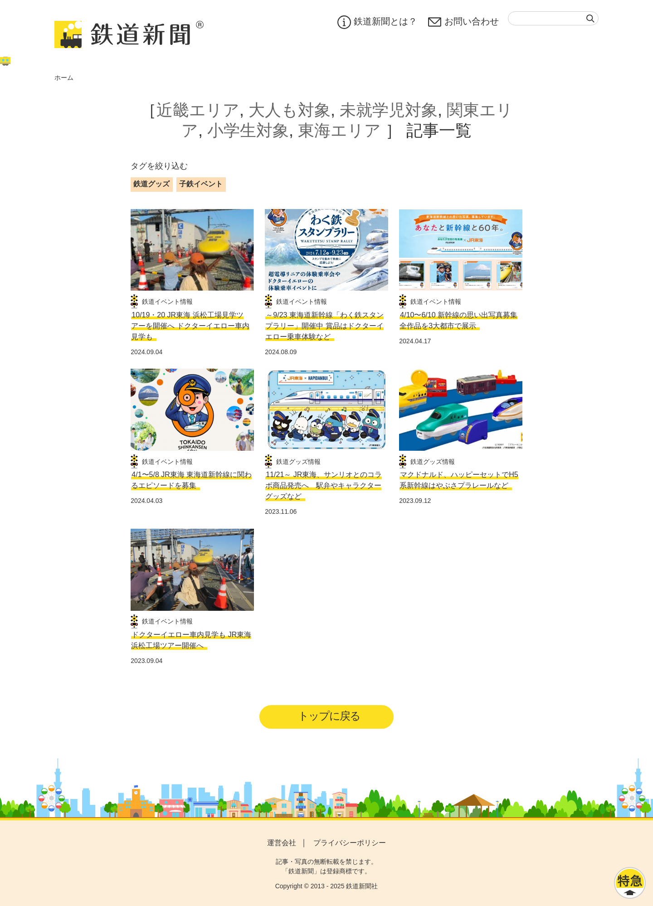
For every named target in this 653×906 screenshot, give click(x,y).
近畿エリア (197, 110)
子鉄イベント (201, 184)
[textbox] (553, 18)
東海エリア (339, 130)
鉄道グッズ (151, 184)
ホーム (63, 77)
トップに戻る (329, 716)
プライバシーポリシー (349, 843)
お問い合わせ (463, 22)
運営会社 (281, 843)
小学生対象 (248, 130)
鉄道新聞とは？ (377, 22)
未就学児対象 (389, 110)
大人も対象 (290, 110)
